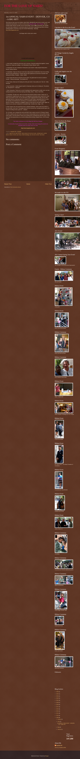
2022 (57, 698)
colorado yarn (40, 133)
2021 (57, 700)
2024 (57, 693)
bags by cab (12, 133)
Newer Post (7, 184)
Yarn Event (42, 134)
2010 (57, 715)
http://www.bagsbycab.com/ (12, 30)
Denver (11, 134)
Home (28, 184)
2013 (57, 708)
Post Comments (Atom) (15, 187)
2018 (57, 704)
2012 (57, 711)
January (59, 729)
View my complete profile (60, 747)
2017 (57, 706)
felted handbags (25, 134)
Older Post (48, 184)
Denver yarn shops (17, 134)
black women (18, 133)
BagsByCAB (59, 745)
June (58, 721)
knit (30, 134)
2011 (57, 713)
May (58, 727)
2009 (57, 717)
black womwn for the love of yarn (29, 133)
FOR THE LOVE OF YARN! (23, 6)
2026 (57, 691)
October (59, 719)
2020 (57, 702)
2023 (57, 696)
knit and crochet (35, 134)
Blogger (47, 756)
